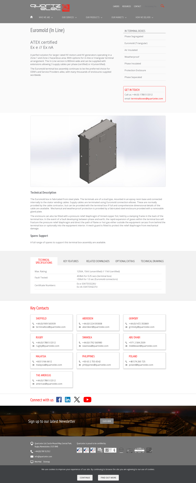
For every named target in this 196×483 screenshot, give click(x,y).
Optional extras (125, 261)
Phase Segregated (134, 36)
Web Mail (38, 461)
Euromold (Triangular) (136, 43)
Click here (107, 421)
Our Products (94, 17)
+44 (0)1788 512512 (42, 451)
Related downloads (97, 261)
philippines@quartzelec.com (96, 364)
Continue (85, 477)
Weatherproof (132, 56)
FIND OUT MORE (108, 477)
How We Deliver (144, 17)
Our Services (69, 17)
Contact (137, 6)
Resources (126, 6)
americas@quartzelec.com (49, 383)
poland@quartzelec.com (141, 364)
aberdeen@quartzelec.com (95, 326)
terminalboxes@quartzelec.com (147, 98)
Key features (70, 261)
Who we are (46, 17)
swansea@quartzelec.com (95, 345)
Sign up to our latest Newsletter (51, 421)
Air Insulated (131, 50)
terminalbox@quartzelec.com (50, 326)
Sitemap (46, 461)
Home (32, 17)
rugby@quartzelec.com (47, 345)
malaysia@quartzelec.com (49, 364)
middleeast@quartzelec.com (143, 345)
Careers (116, 6)
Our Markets (119, 17)
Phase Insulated (133, 63)
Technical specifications (44, 261)
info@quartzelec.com (43, 456)
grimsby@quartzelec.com (141, 326)
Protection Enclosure (135, 70)
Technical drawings (152, 261)
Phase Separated (133, 77)
